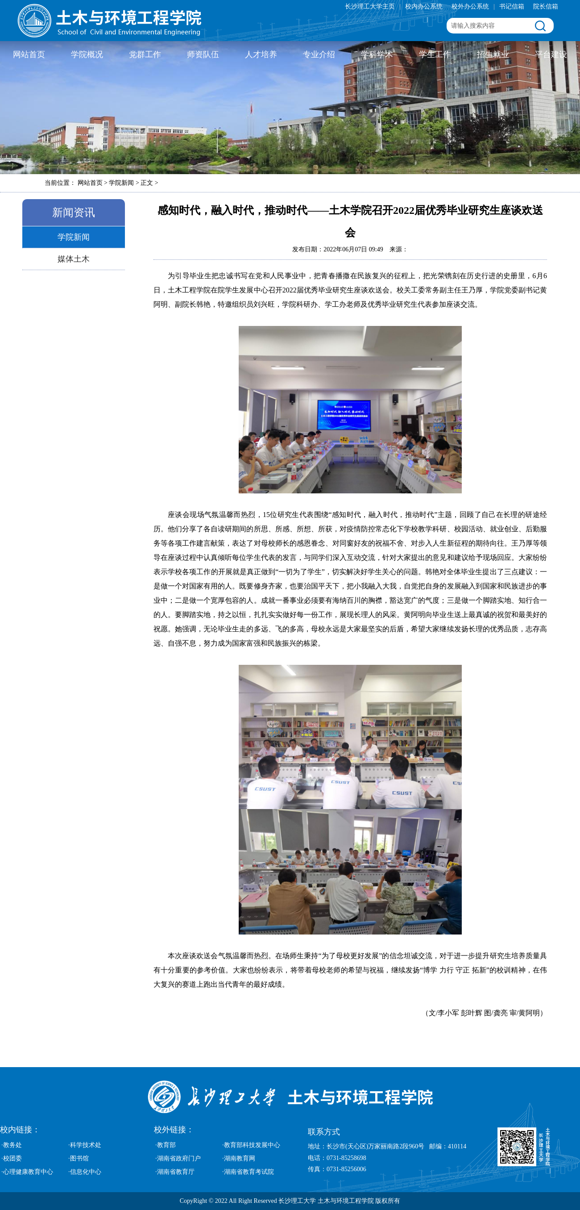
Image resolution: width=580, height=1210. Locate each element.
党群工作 (145, 54)
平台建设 (551, 54)
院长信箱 (545, 6)
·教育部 (165, 1145)
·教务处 (11, 1145)
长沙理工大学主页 (370, 6)
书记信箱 (511, 6)
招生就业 (493, 54)
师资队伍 (203, 54)
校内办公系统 (424, 6)
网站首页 (29, 54)
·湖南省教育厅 (175, 1171)
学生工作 (435, 54)
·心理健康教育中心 (27, 1171)
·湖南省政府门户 (178, 1158)
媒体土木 (74, 259)
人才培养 (261, 54)
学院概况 (87, 54)
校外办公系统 (470, 6)
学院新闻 (74, 237)
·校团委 (11, 1158)
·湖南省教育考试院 (248, 1171)
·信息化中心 (84, 1171)
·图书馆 (78, 1158)
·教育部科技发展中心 (251, 1145)
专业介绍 (319, 54)
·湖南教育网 (238, 1158)
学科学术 (377, 54)
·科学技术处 (84, 1145)
